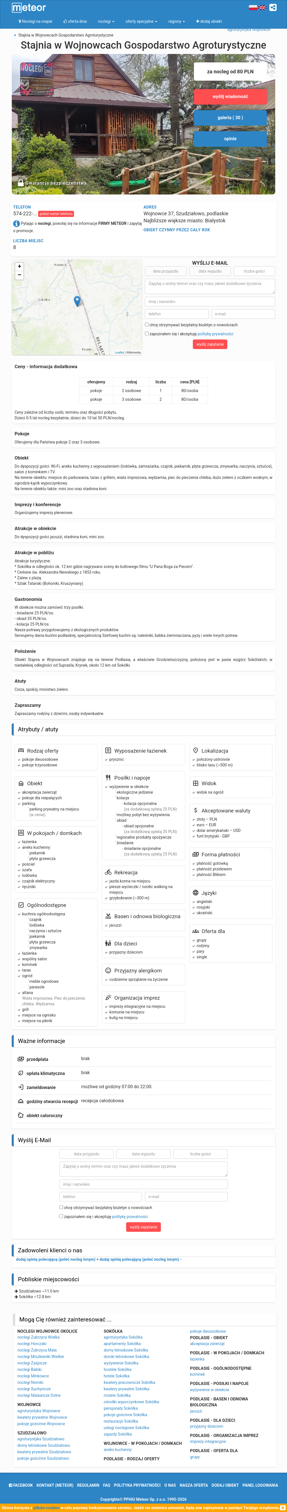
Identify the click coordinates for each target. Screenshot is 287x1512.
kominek (197, 1374)
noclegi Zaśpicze (32, 1363)
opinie (230, 138)
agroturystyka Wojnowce (38, 1411)
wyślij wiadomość (230, 96)
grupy (195, 1457)
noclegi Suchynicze (34, 1389)
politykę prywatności (215, 334)
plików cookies (46, 1508)
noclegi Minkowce (33, 1376)
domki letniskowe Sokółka (126, 1356)
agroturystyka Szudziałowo (40, 1439)
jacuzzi (196, 1411)
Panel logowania (260, 1485)
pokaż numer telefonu (56, 214)
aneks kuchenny (118, 1449)
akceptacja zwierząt (207, 1343)
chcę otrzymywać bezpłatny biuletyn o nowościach (191, 325)
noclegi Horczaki (32, 1343)
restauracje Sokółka (121, 1421)
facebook (21, 1485)
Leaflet (119, 352)
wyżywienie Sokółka (121, 1363)
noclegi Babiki (29, 1369)
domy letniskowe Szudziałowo (43, 1445)
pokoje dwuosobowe (208, 1331)
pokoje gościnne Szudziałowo (43, 1458)
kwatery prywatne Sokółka (126, 1389)
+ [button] (19, 267)
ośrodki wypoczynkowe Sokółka (131, 1402)
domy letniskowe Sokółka (126, 1350)
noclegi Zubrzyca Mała (37, 1350)
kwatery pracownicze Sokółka (129, 1382)
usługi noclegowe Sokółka (126, 1427)
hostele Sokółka (117, 1369)
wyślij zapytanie (210, 344)
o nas (170, 1485)
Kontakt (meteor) (55, 1485)
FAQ (106, 1485)
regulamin (88, 1485)
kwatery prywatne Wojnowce (42, 1417)
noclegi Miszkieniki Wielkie (40, 1356)
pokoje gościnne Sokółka (125, 1415)
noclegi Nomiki (30, 1382)
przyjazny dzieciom (206, 1426)
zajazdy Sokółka (118, 1434)
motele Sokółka (117, 1395)
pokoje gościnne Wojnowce (41, 1424)
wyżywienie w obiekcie (209, 1389)
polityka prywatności (137, 1485)
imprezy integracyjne (208, 1441)
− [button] (19, 275)
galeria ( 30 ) (230, 117)
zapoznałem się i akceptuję (189, 334)
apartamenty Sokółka (122, 1343)
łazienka (197, 1359)
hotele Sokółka (116, 1376)
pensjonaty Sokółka (121, 1408)
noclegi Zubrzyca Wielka (38, 1337)
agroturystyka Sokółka (123, 1337)
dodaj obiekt (225, 1485)
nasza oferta (194, 1485)
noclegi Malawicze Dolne (39, 1395)
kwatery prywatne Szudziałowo (44, 1452)
